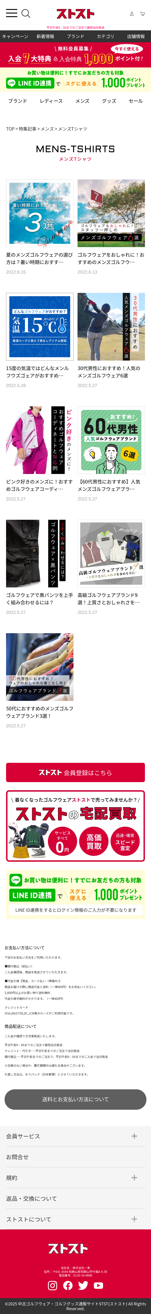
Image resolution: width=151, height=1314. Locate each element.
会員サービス (23, 1136)
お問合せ (17, 1157)
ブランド (75, 36)
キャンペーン (15, 36)
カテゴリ (105, 36)
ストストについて (28, 1219)
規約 (11, 1177)
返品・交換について (31, 1198)
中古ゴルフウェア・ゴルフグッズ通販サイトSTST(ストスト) (72, 1303)
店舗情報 (136, 36)
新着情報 (45, 36)
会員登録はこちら (75, 772)
